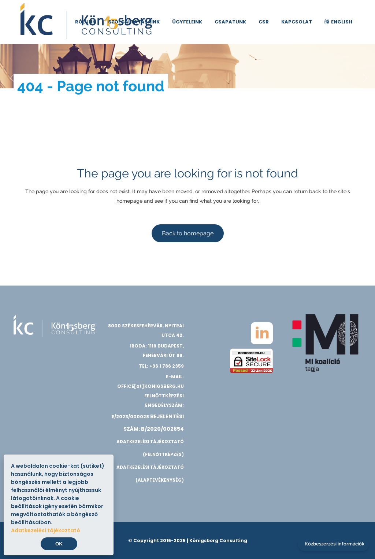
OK (59, 544)
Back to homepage (188, 233)
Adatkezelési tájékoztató (45, 530)
